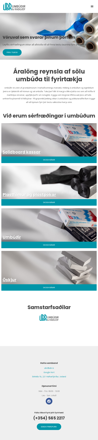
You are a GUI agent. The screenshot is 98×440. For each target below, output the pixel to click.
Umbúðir (12, 237)
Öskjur (9, 280)
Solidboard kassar (22, 152)
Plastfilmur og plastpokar (29, 195)
